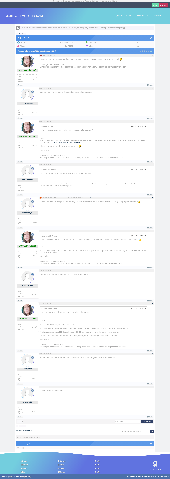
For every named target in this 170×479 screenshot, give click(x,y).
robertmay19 (27, 213)
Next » (24, 34)
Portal (129, 16)
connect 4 (66, 391)
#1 (152, 55)
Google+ (61, 468)
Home (119, 16)
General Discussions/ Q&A (70, 28)
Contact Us (158, 16)
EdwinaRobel (27, 286)
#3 (152, 121)
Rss (23, 472)
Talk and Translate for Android (50, 28)
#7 (152, 270)
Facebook (61, 461)
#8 (152, 303)
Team (23, 468)
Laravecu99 (27, 103)
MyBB (11, 476)
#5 (152, 198)
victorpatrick (27, 369)
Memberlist (143, 16)
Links (97, 461)
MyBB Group (27, 476)
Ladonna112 (27, 180)
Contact (24, 465)
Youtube (61, 472)
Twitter (61, 465)
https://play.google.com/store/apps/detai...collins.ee (72, 142)
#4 (152, 165)
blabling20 (27, 402)
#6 (152, 231)
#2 (152, 88)
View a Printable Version (25, 430)
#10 (152, 387)
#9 (152, 354)
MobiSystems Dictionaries (26, 16)
